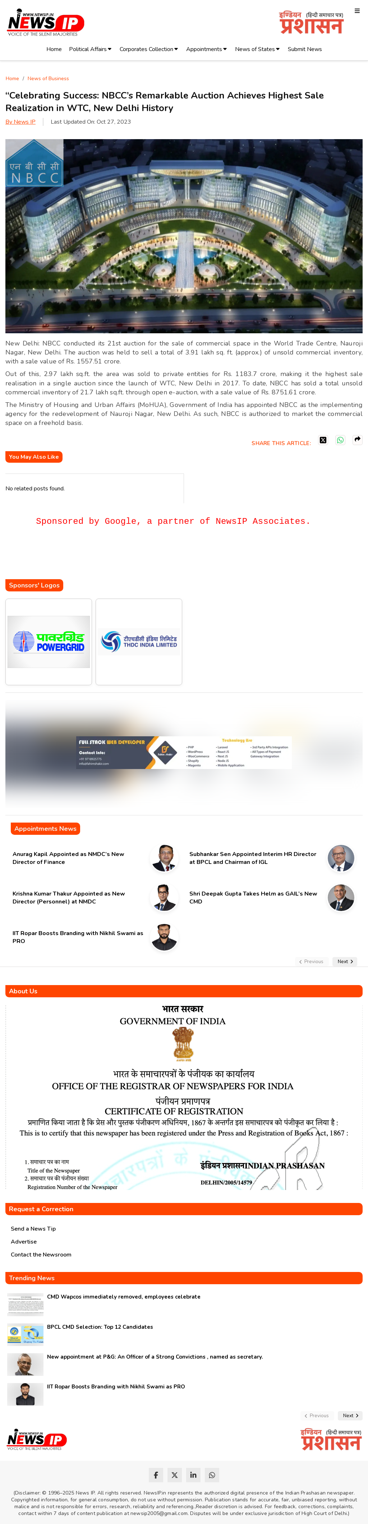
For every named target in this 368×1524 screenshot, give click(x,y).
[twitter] (174, 1475)
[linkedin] (193, 1475)
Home (54, 49)
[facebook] (156, 1475)
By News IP (20, 122)
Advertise (24, 1242)
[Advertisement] (136, 557)
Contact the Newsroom (41, 1255)
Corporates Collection (146, 49)
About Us (23, 991)
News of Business (48, 78)
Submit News (305, 49)
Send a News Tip (33, 1229)
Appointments (204, 49)
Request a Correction (41, 1209)
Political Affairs (88, 49)
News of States (255, 49)
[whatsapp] (212, 1475)
